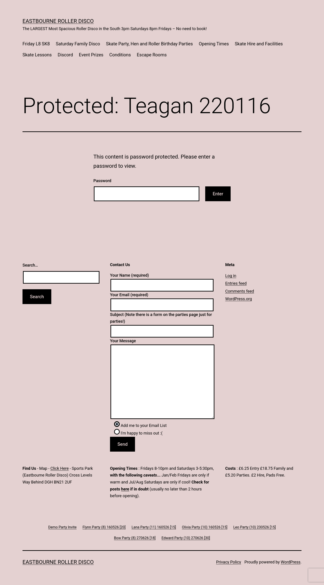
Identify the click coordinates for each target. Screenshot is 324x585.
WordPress (290, 562)
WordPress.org (238, 298)
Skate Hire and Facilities (259, 43)
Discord (65, 54)
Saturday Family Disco (78, 43)
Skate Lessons (37, 54)
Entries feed (236, 283)
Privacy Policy (228, 562)
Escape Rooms (152, 54)
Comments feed (239, 291)
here (125, 489)
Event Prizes (91, 54)
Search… (30, 265)
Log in (230, 275)
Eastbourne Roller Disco (58, 21)
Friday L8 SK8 (36, 43)
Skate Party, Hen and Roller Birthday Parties (149, 43)
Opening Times (214, 43)
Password (102, 180)
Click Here (59, 468)
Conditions (120, 54)
